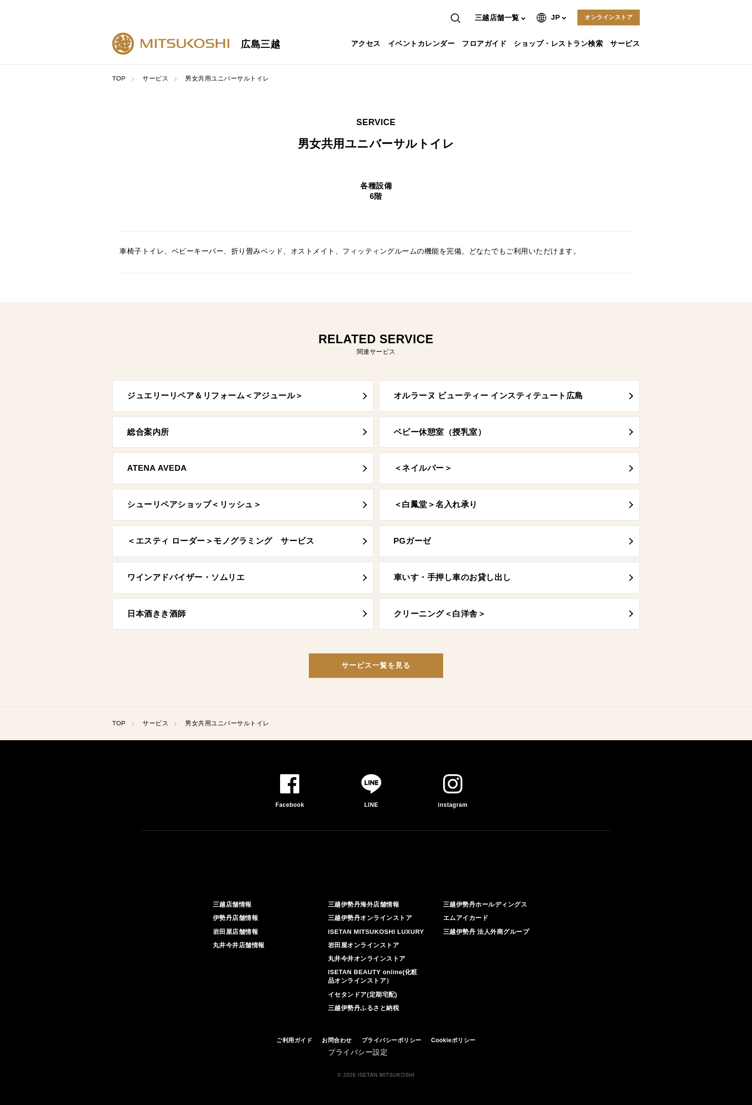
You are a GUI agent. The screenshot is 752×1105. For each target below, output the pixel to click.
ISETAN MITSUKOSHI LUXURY (376, 931)
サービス (626, 43)
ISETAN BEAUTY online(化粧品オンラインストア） (373, 976)
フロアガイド (485, 43)
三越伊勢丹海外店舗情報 (364, 904)
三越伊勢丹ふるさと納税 (364, 1008)
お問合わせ (337, 1040)
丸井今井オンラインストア (367, 958)
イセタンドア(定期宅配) (363, 994)
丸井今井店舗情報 (239, 945)
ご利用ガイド (294, 1040)
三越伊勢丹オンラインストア (370, 917)
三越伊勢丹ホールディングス (485, 904)
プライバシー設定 (358, 1052)
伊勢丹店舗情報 (235, 917)
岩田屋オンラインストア (364, 945)
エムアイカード (466, 917)
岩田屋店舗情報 (235, 931)
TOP (119, 78)
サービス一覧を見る (376, 665)
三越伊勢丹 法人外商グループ (486, 931)
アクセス (367, 43)
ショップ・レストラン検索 (559, 43)
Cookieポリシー (453, 1040)
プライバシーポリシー (392, 1040)
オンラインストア (609, 17)
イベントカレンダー (422, 43)
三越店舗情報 (232, 904)
